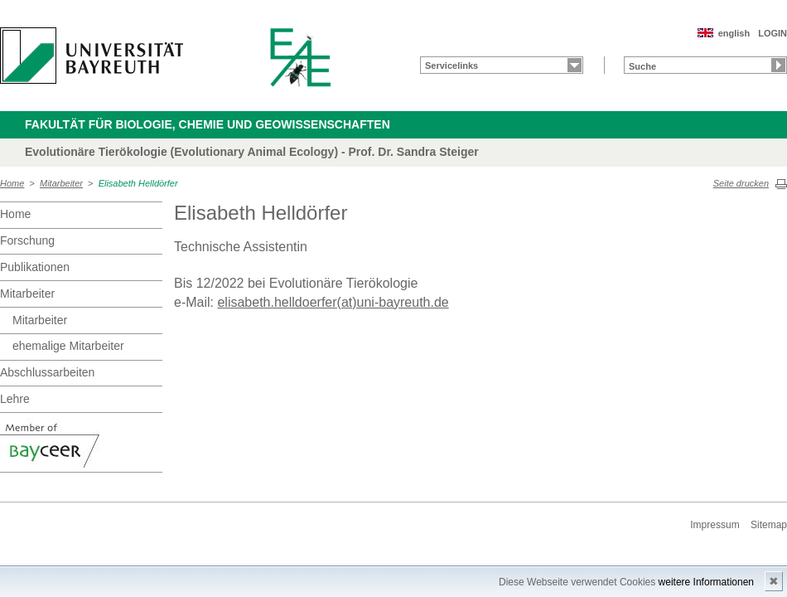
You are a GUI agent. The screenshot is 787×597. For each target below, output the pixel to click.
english (734, 33)
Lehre (15, 398)
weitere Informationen (706, 582)
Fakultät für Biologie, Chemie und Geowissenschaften (207, 124)
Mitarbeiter (61, 183)
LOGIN (772, 33)
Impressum (714, 525)
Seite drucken (741, 183)
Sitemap (769, 525)
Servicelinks (451, 65)
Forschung (27, 240)
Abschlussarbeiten (47, 372)
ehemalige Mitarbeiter (68, 345)
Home (12, 183)
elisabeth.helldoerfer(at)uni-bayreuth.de (332, 302)
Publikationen (35, 267)
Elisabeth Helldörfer (138, 183)
